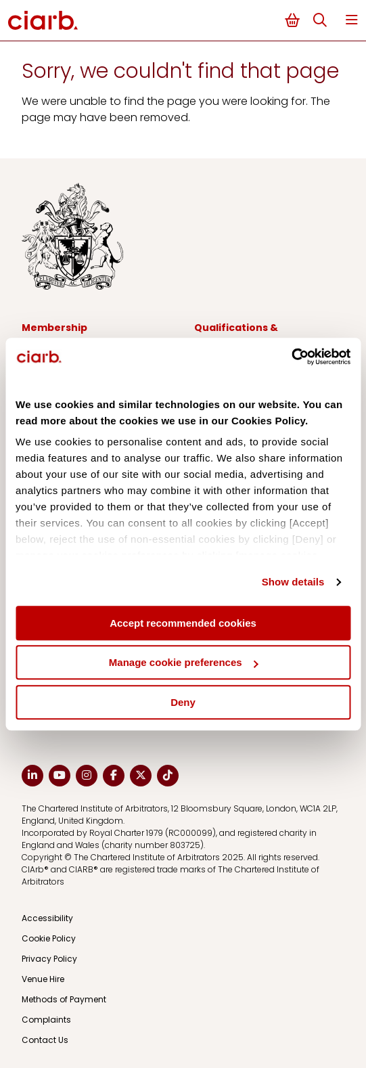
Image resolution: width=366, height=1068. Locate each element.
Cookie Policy (49, 938)
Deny (183, 702)
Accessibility (47, 918)
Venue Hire (43, 979)
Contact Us (45, 1040)
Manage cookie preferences (183, 662)
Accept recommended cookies (183, 623)
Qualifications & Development (236, 335)
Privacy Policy (49, 958)
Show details (293, 581)
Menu (352, 19)
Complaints (46, 1019)
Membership (54, 327)
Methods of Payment (64, 999)
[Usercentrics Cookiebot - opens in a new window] (291, 356)
